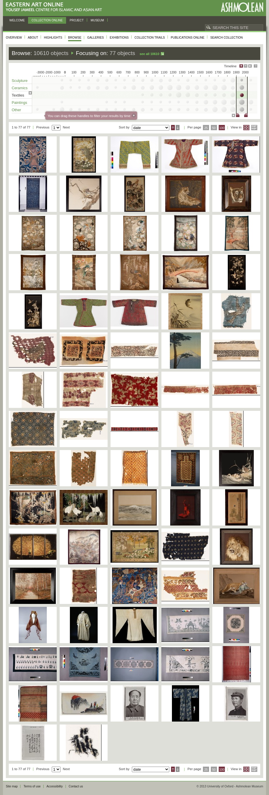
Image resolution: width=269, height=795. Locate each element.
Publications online (187, 37)
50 (214, 128)
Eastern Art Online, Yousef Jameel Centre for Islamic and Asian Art (55, 7)
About (33, 37)
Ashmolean (242, 7)
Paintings (19, 102)
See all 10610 (149, 54)
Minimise (245, 66)
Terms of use (32, 786)
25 (206, 128)
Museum (97, 20)
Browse (75, 37)
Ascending (173, 127)
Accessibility (54, 786)
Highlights (53, 37)
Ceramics (19, 88)
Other (16, 110)
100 (221, 128)
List (254, 127)
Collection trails (149, 37)
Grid (246, 127)
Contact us (76, 786)
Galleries (95, 37)
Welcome (17, 20)
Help (255, 66)
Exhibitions (119, 37)
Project (77, 20)
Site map (12, 786)
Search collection (226, 37)
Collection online (47, 20)
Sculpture (19, 80)
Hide (250, 66)
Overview (14, 37)
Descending (178, 127)
